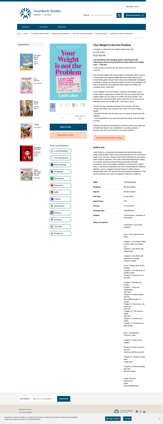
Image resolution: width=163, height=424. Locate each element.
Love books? (25, 399)
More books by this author (109, 138)
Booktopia (59, 178)
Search (86, 15)
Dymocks (58, 185)
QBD (56, 192)
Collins (57, 199)
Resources (62, 27)
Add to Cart (65, 127)
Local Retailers (61, 151)
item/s (132, 7)
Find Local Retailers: (59, 145)
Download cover (65, 135)
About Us (25, 27)
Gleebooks (59, 206)
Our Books (44, 27)
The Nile (58, 226)
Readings (58, 171)
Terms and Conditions (25, 412)
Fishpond (58, 233)
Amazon (58, 219)
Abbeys (57, 213)
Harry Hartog (60, 165)
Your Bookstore (61, 158)
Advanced (133, 15)
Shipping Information (25, 409)
